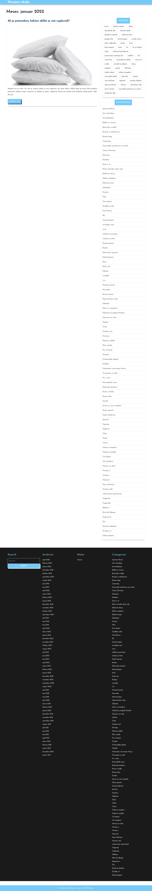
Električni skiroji (109, 174)
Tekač (105, 433)
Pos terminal (107, 350)
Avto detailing (108, 113)
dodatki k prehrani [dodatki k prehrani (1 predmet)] (111, 35)
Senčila (105, 401)
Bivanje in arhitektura (111, 132)
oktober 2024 (47, 837)
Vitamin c (106, 475)
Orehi (105, 327)
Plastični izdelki (109, 341)
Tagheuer (106, 429)
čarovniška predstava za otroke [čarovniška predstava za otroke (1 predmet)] (130, 89)
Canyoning (107, 141)
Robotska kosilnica (110, 387)
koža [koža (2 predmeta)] (120, 47)
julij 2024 (45, 844)
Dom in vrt (107, 164)
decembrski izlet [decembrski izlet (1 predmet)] (110, 31)
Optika (105, 322)
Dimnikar (106, 160)
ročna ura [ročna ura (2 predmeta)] (138, 60)
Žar (104, 522)
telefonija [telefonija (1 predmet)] (127, 68)
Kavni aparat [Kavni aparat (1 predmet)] (109, 47)
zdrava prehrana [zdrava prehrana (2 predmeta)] (110, 85)
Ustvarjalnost (108, 461)
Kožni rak (106, 266)
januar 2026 (46, 793)
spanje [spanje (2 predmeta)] (117, 68)
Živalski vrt (107, 531)
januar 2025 (46, 827)
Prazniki (106, 354)
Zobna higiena (108, 535)
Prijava (79, 786)
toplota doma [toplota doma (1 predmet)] (109, 72)
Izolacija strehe (109, 238)
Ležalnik (106, 276)
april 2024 (46, 854)
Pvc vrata (106, 378)
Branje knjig (107, 136)
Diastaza (106, 155)
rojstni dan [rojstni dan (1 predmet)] (108, 60)
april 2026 (46, 786)
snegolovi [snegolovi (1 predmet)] (108, 68)
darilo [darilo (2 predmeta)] (131, 26)
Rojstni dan (107, 396)
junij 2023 (45, 882)
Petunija (106, 336)
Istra (104, 229)
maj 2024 (45, 851)
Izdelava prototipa (110, 234)
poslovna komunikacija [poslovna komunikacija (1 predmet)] (120, 51)
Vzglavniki (107, 503)
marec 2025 (46, 820)
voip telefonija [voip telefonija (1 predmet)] (110, 81)
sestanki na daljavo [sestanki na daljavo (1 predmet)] (120, 64)
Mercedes (106, 290)
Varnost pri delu (109, 466)
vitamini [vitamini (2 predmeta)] (135, 76)
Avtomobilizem (108, 118)
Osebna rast (108, 331)
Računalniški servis (110, 382)
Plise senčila (107, 345)
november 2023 (47, 868)
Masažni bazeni (109, 285)
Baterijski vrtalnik (109, 127)
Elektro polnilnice (109, 178)
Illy (104, 215)
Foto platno (107, 201)
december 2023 (47, 865)
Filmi (104, 197)
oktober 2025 (47, 800)
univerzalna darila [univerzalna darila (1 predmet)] (111, 76)
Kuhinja (105, 271)
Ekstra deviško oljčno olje (113, 169)
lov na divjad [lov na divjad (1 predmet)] (137, 47)
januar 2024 (46, 861)
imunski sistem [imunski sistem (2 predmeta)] (136, 39)
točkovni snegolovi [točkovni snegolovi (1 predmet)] (125, 72)
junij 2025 (45, 810)
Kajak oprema (108, 243)
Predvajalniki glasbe (111, 359)
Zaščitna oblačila (109, 526)
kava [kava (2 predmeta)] (131, 43)
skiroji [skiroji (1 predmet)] (133, 64)
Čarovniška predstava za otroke (115, 146)
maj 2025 (45, 813)
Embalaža (107, 187)
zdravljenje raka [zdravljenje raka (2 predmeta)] (136, 85)
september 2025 (48, 803)
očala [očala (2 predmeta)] (106, 51)
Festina (105, 192)
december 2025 (47, 796)
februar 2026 (47, 789)
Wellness (106, 508)
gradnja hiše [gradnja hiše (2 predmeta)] (109, 39)
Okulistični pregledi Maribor (114, 313)
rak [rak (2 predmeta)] (139, 56)
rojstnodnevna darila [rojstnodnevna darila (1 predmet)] (123, 60)
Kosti (105, 262)
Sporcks (106, 419)
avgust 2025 (46, 806)
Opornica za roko (109, 317)
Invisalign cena (108, 225)
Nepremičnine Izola (110, 299)
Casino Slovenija (109, 150)
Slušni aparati (108, 410)
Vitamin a (106, 470)
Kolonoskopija (108, 257)
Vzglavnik (106, 498)
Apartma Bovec (109, 109)
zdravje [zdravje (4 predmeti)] (123, 85)
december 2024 (47, 830)
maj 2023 (45, 885)
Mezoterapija (108, 294)
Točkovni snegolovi (110, 447)
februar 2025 (47, 824)
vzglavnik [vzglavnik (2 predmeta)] (122, 81)
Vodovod (106, 480)
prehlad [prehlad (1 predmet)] (130, 56)
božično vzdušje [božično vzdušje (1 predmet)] (118, 26)
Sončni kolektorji (109, 415)
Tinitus (105, 443)
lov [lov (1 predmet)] (127, 47)
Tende (105, 438)
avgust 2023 (46, 875)
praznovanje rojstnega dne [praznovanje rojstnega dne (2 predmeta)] (114, 56)
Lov (104, 280)
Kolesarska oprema (110, 252)
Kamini (105, 248)
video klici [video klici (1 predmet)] (124, 76)
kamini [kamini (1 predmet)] (123, 43)
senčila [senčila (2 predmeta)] (107, 64)
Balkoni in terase (109, 122)
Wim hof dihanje (109, 512)
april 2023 (46, 889)
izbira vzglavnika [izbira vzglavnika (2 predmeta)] (110, 43)
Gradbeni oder (108, 206)
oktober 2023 (47, 872)
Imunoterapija (108, 220)
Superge (106, 424)
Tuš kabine (107, 457)
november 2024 (47, 834)
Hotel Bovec (107, 211)
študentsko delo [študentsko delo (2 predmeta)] (110, 93)
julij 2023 (45, 878)
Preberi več (15, 38)
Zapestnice (107, 517)
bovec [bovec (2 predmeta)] (107, 26)
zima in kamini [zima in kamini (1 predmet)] (109, 89)
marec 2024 (46, 858)
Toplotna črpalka (109, 452)
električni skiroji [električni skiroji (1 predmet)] (127, 35)
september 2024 (48, 841)
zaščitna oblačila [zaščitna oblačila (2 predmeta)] (135, 81)
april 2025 (46, 817)
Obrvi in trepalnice (110, 308)
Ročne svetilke (108, 392)
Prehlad (106, 364)
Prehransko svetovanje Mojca (114, 368)
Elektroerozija (108, 183)
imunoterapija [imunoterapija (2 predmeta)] (122, 39)
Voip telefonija (108, 484)
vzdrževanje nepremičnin (112, 494)
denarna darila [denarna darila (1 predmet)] (125, 31)
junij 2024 (45, 848)
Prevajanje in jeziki (110, 373)
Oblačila (106, 303)
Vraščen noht (108, 489)
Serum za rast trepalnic (112, 406)
